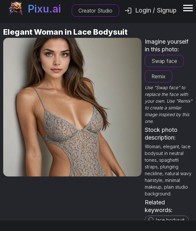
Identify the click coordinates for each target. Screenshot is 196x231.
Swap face (164, 61)
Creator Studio (95, 10)
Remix (158, 76)
